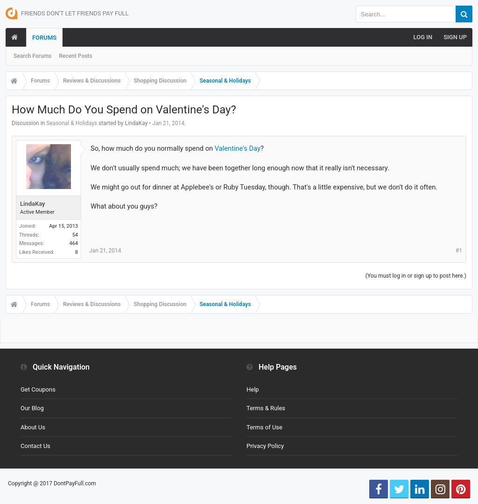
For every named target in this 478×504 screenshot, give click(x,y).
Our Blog (32, 408)
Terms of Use (264, 427)
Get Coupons (38, 389)
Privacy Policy (265, 445)
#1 (459, 250)
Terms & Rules (265, 408)
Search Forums (32, 56)
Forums (44, 37)
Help (252, 389)
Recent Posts (75, 56)
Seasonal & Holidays (71, 123)
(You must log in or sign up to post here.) (416, 276)
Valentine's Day (237, 148)
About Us (33, 427)
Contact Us (35, 445)
